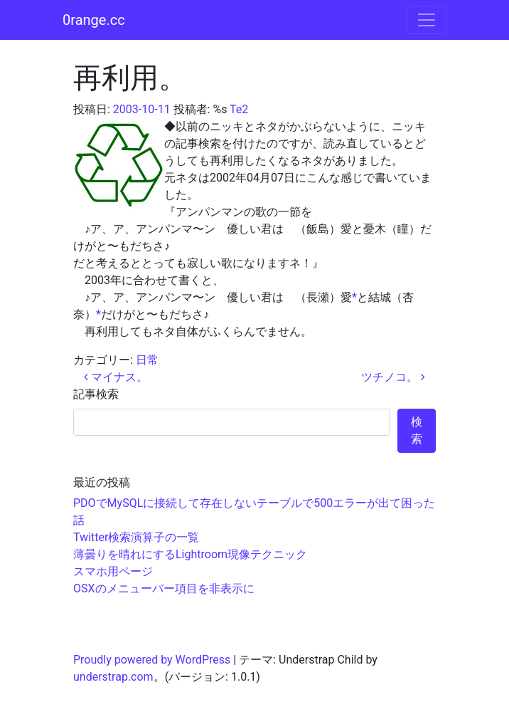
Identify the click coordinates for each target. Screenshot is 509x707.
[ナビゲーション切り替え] (426, 20)
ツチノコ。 (393, 377)
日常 (147, 360)
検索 (416, 430)
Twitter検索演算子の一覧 (136, 537)
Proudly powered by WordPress (151, 659)
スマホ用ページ (113, 571)
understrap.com (113, 677)
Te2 (239, 109)
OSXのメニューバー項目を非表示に (163, 588)
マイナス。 (116, 377)
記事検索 (96, 394)
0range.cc (94, 19)
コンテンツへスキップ (452, 8)
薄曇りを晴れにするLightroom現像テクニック (190, 554)
